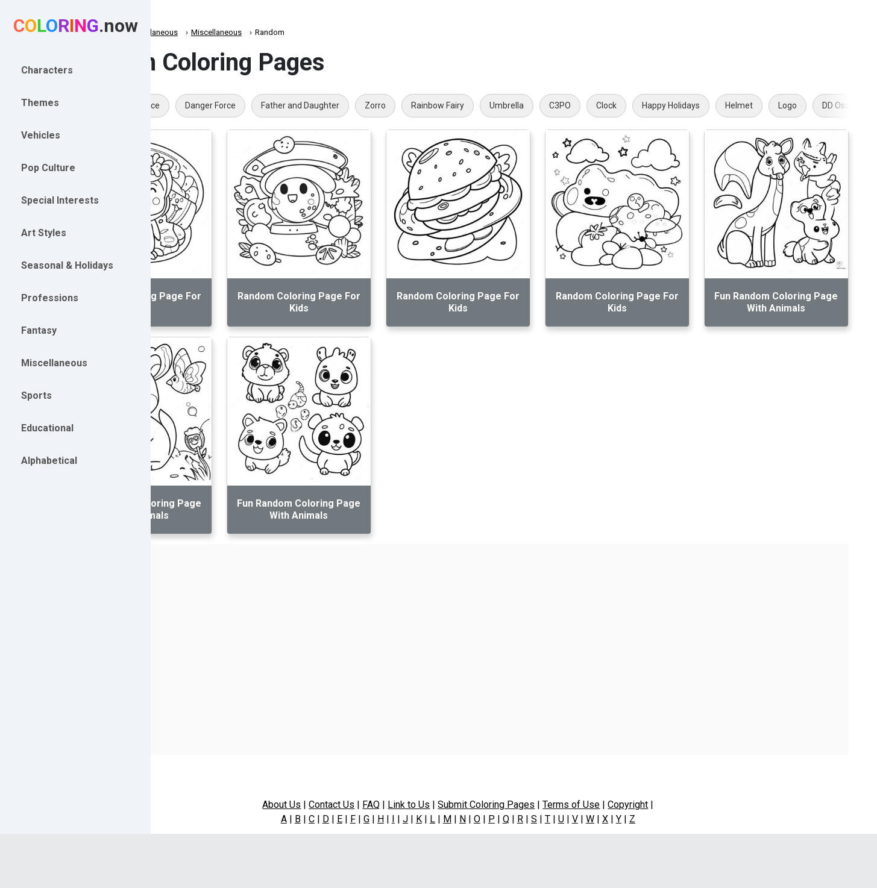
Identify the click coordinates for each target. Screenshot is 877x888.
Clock (709, 105)
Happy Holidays (773, 105)
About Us (337, 804)
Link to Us (465, 804)
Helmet (841, 105)
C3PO (662, 105)
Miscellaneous (255, 32)
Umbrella (609, 105)
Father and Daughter (402, 105)
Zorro (477, 105)
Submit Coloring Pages (542, 804)
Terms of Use (627, 804)
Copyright (684, 804)
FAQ (427, 804)
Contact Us (387, 804)
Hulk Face (244, 105)
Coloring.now (193, 32)
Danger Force (313, 105)
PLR (193, 105)
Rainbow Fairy (540, 105)
